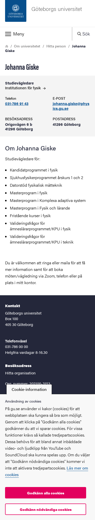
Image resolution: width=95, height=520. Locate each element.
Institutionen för (25, 87)
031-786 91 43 (16, 103)
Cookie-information (29, 389)
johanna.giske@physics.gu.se (71, 106)
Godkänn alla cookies (45, 492)
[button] (36, 33)
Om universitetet (27, 46)
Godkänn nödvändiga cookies (46, 509)
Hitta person (56, 46)
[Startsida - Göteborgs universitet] (47, 13)
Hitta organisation (20, 372)
